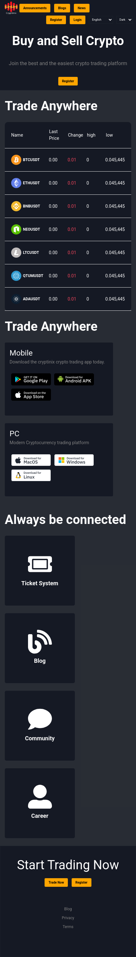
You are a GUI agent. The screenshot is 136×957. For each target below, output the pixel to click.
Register (56, 20)
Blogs (62, 8)
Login (78, 20)
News (82, 8)
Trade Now (56, 882)
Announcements (35, 8)
